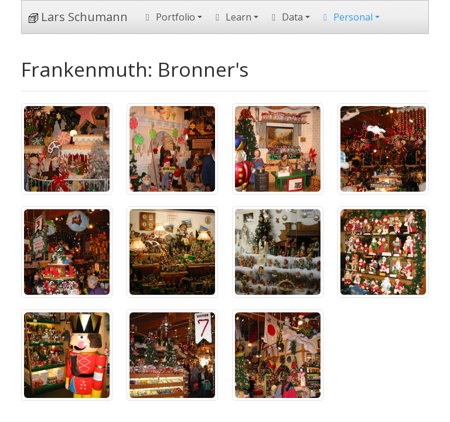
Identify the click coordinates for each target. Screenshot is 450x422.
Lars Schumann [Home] (78, 17)
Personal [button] (346, 17)
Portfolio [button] (168, 17)
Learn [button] (231, 17)
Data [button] (285, 17)
